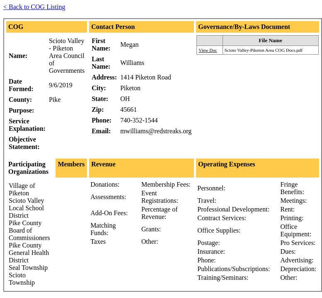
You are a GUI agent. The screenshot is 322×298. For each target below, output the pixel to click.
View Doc (208, 50)
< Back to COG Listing (34, 6)
